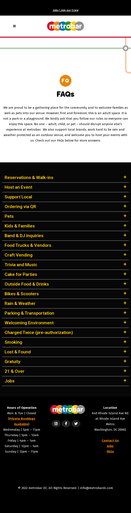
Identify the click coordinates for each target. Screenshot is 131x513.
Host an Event (18, 187)
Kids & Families (20, 225)
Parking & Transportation (29, 313)
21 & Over (14, 371)
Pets (9, 216)
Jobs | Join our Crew (65, 10)
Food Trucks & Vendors (28, 245)
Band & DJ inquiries (24, 235)
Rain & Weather (20, 303)
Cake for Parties (21, 274)
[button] (65, 178)
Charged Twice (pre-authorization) (39, 332)
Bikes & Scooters (22, 293)
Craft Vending (18, 255)
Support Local (18, 196)
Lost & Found (18, 351)
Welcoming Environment (29, 322)
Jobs (10, 380)
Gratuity (12, 361)
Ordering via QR (20, 206)
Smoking (13, 342)
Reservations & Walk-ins (29, 177)
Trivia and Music (21, 264)
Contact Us (110, 440)
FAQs (110, 451)
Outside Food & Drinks (27, 284)
